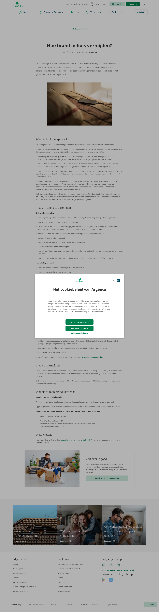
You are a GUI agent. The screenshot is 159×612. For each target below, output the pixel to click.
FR (113, 280)
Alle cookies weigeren (79, 328)
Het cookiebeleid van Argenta (79, 289)
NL (118, 280)
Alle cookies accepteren (80, 322)
